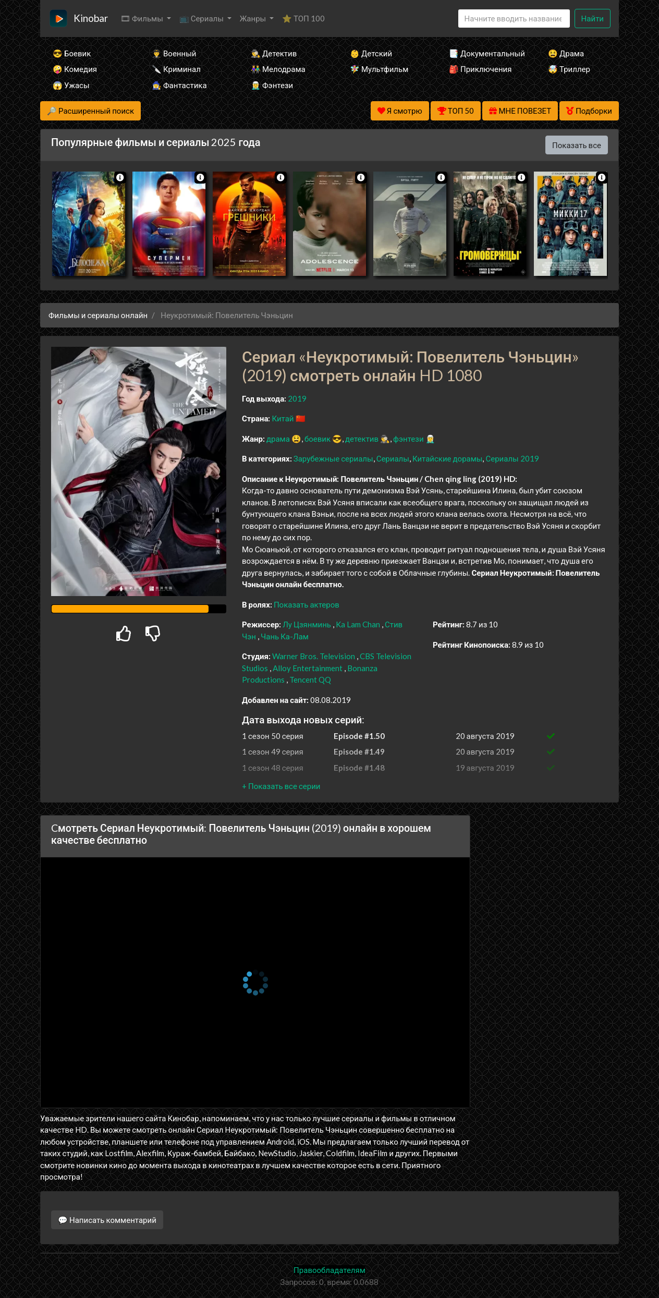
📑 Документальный (484, 53)
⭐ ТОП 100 (303, 18)
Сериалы (392, 458)
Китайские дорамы (447, 458)
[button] (281, 786)
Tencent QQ (310, 679)
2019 (297, 398)
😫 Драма (566, 53)
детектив (362, 438)
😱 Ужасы (71, 85)
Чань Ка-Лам (285, 636)
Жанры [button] (254, 18)
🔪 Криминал (176, 69)
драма (278, 438)
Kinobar (91, 18)
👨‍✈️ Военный (174, 53)
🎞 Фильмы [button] (142, 18)
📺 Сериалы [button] (202, 18)
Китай (283, 418)
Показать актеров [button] (306, 604)
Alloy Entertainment (308, 668)
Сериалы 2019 (512, 458)
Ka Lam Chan (358, 624)
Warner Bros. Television (313, 656)
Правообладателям (329, 1270)
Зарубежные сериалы (333, 458)
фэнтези (408, 438)
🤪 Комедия (75, 69)
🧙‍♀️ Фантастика (179, 85)
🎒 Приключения (480, 69)
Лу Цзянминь (307, 624)
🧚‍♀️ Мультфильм (379, 69)
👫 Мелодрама (278, 69)
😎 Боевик (72, 53)
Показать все (576, 145)
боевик (317, 438)
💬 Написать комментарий (107, 1219)
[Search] (514, 18)
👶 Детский (371, 53)
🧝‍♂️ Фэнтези (272, 85)
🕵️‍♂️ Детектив (274, 53)
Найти (592, 18)
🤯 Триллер (569, 69)
